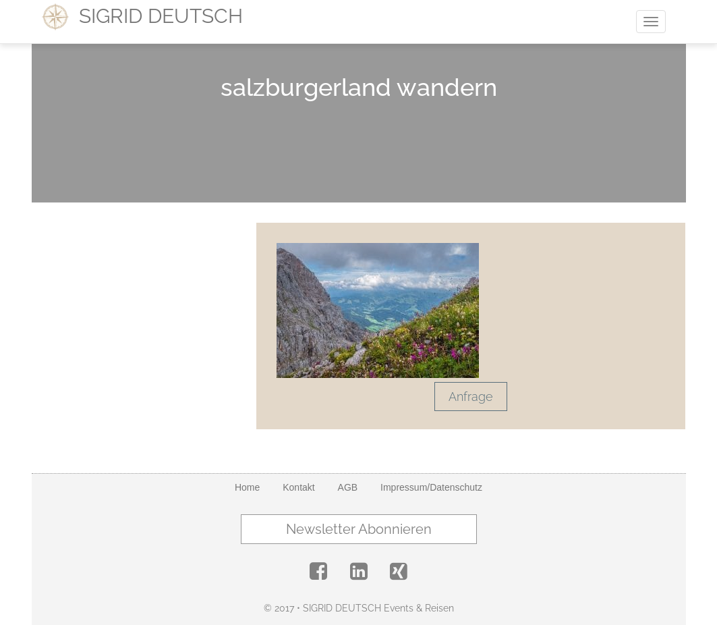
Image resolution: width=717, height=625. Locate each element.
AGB (348, 487)
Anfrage (471, 396)
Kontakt (298, 487)
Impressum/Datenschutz (431, 487)
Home (247, 487)
